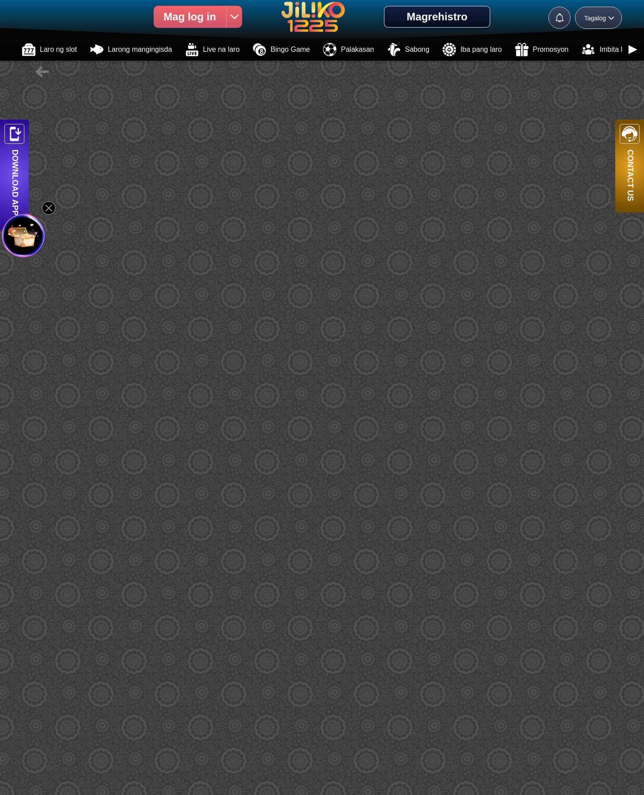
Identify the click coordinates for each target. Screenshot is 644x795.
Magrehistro (437, 17)
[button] (633, 49)
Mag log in (202, 17)
